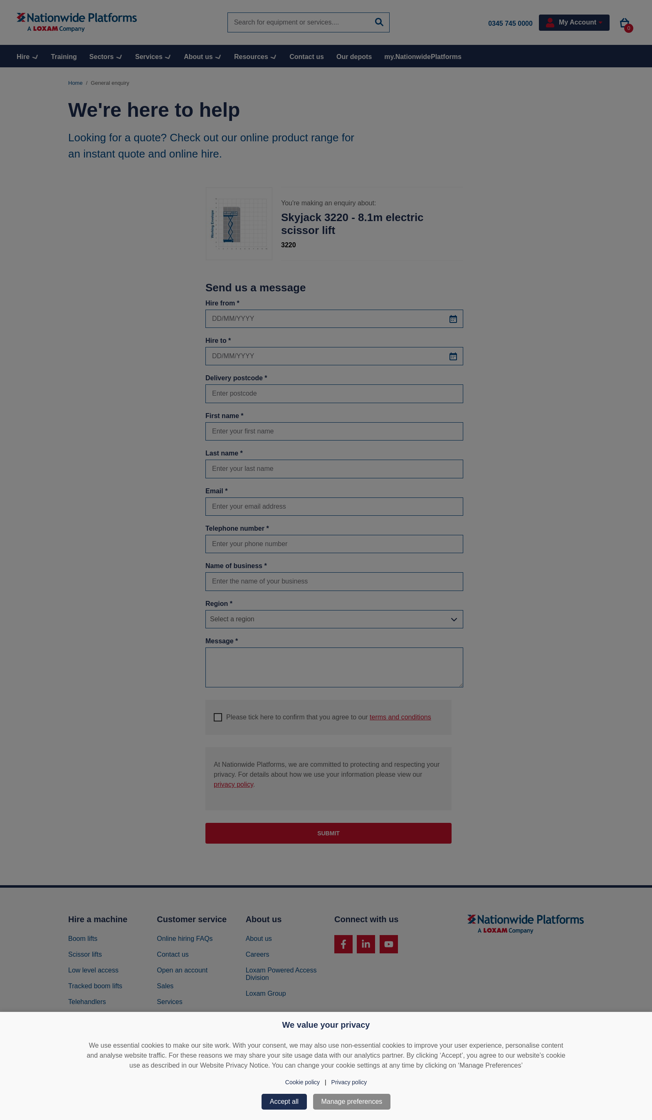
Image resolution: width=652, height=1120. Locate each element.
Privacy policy (349, 1082)
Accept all (284, 1101)
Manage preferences (352, 1101)
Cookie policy (302, 1082)
